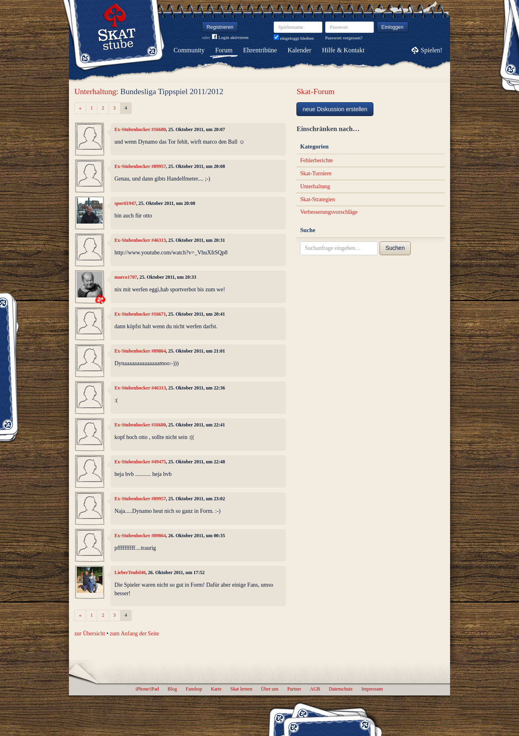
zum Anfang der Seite (134, 634)
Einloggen (393, 27)
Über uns (269, 689)
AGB (315, 689)
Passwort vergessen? (343, 37)
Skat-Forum (315, 91)
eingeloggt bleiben (294, 38)
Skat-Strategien (317, 199)
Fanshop (194, 689)
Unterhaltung (95, 91)
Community (189, 50)
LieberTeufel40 (130, 572)
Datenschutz (341, 689)
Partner (294, 689)
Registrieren (220, 27)
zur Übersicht (89, 634)
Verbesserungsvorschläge (329, 212)
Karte (216, 689)
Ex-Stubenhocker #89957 (140, 166)
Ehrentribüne (260, 50)
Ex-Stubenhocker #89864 (140, 351)
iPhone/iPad (147, 689)
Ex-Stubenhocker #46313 (140, 240)
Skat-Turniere (315, 173)
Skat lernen (241, 689)
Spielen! (431, 50)
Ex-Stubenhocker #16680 (140, 129)
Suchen (395, 248)
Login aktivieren (230, 37)
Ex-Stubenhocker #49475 (140, 462)
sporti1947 (125, 203)
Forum (224, 50)
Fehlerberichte (316, 160)
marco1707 (125, 277)
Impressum (372, 689)
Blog (172, 689)
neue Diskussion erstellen (334, 109)
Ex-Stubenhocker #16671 (140, 314)
